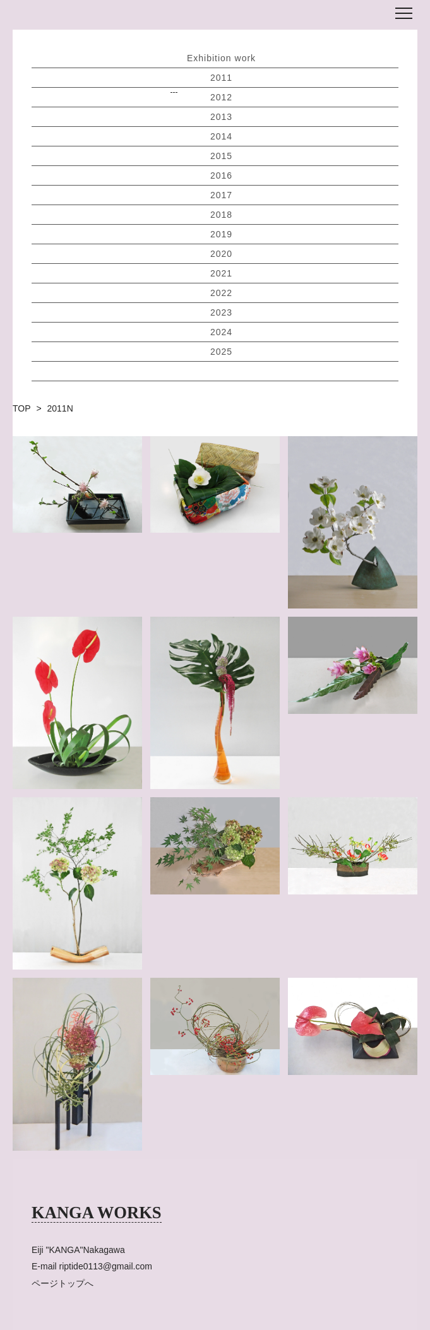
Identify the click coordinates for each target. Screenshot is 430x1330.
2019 (221, 234)
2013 (221, 117)
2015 (221, 156)
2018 (221, 215)
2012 (221, 97)
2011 (221, 78)
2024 (221, 332)
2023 (221, 312)
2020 (221, 254)
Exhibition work (221, 58)
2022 (221, 293)
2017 (221, 195)
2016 (221, 175)
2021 (221, 273)
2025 (221, 352)
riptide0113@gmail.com (105, 1266)
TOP (22, 408)
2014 (221, 136)
